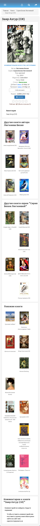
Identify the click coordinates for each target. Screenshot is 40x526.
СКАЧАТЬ (19, 97)
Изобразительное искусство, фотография (20, 65)
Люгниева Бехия (22, 68)
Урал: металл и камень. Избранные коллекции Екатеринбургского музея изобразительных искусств (24, 438)
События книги (19, 90)
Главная (5, 11)
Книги (12, 11)
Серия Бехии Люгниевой (24, 11)
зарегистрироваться (15, 521)
